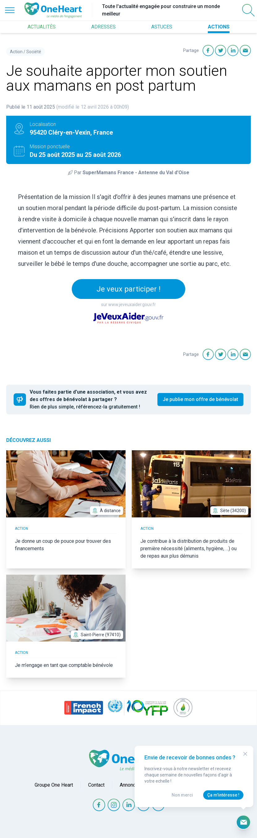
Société (33, 51)
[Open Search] (248, 10)
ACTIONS (218, 27)
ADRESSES (103, 27)
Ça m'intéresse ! (223, 795)
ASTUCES (161, 27)
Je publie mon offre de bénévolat (200, 399)
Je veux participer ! (128, 289)
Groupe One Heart (54, 785)
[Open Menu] (9, 10)
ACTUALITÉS (42, 27)
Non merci (182, 795)
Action (16, 51)
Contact (96, 785)
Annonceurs (132, 785)
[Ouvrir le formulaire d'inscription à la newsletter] (243, 822)
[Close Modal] (245, 753)
